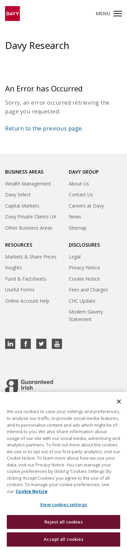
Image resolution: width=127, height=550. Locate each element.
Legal (75, 256)
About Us (79, 183)
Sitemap (78, 228)
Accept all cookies (63, 539)
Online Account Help (27, 301)
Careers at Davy (86, 205)
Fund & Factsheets (25, 279)
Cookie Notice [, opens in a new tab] (31, 491)
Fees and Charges (88, 289)
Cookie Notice (84, 279)
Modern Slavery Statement (86, 315)
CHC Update (82, 301)
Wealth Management (28, 183)
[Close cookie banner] (118, 401)
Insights (13, 267)
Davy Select (18, 194)
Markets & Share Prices (31, 256)
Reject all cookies (63, 522)
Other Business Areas (28, 228)
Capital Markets (22, 205)
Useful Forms (20, 289)
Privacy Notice (84, 267)
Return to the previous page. (44, 128)
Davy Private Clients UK (31, 216)
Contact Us (81, 194)
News (75, 216)
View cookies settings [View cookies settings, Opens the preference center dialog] (63, 505)
